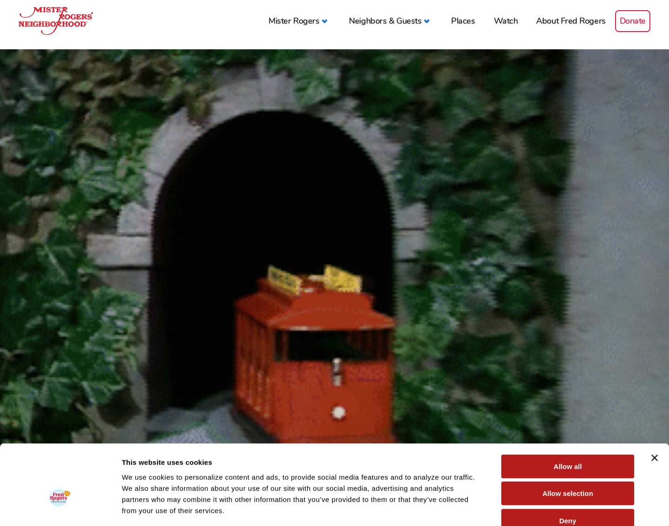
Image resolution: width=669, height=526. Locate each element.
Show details (487, 508)
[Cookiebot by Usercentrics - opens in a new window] (60, 508)
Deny (568, 467)
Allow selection (567, 440)
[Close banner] (654, 404)
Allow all (568, 412)
